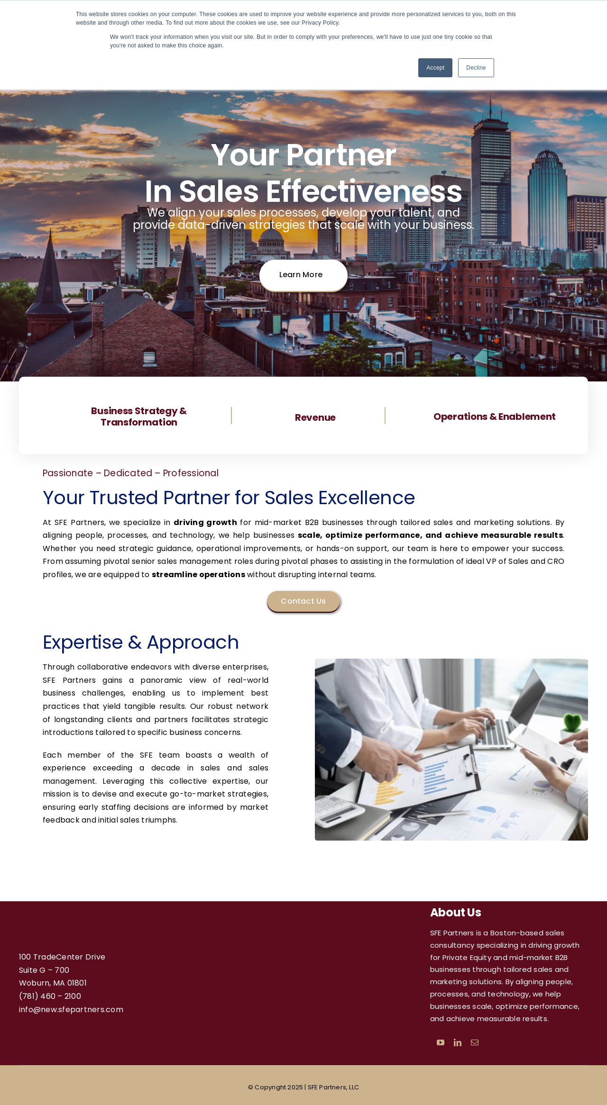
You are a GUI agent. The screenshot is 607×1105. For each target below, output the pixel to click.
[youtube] (440, 1042)
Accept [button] (435, 67)
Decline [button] (476, 67)
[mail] (474, 1042)
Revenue (315, 417)
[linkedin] (457, 1042)
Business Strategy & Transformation (138, 416)
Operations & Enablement (494, 416)
